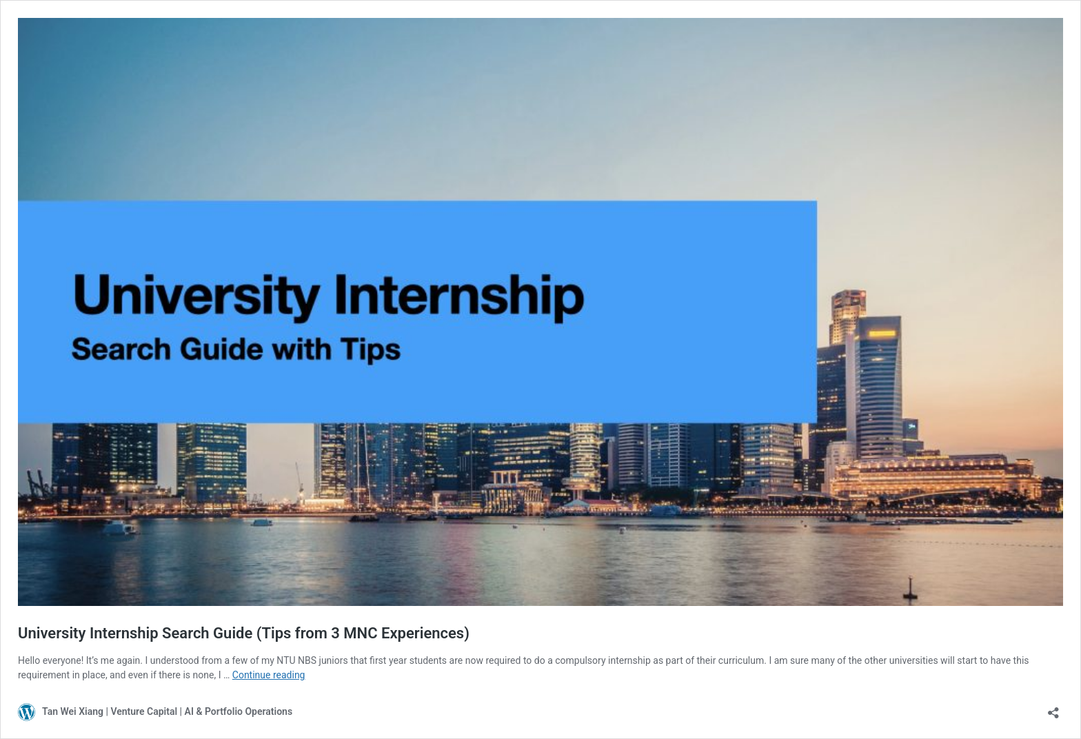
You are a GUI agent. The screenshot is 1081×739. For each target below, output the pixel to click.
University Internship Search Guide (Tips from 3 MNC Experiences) (243, 633)
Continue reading (268, 674)
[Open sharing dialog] (1053, 708)
